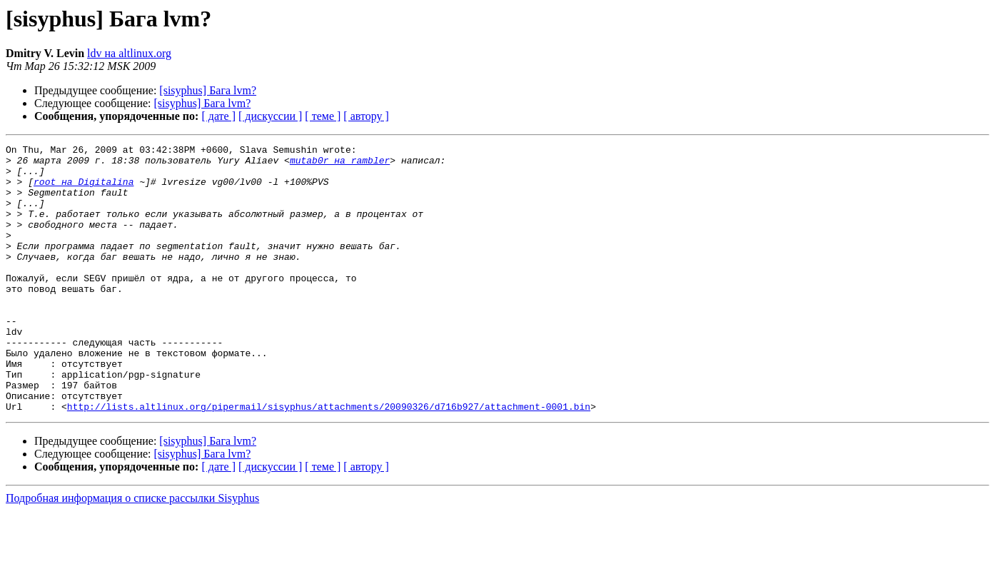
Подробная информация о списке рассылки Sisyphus (132, 551)
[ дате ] (218, 116)
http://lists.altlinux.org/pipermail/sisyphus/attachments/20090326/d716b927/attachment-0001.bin (328, 459)
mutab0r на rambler (340, 164)
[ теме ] (322, 116)
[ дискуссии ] (270, 116)
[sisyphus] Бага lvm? (207, 90)
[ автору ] (365, 116)
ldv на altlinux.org (129, 53)
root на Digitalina (83, 189)
